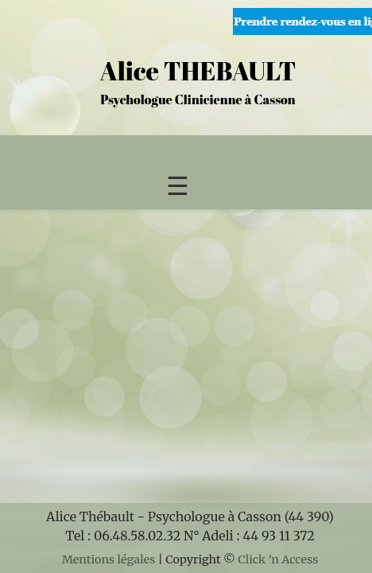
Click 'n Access (278, 559)
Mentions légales (109, 559)
